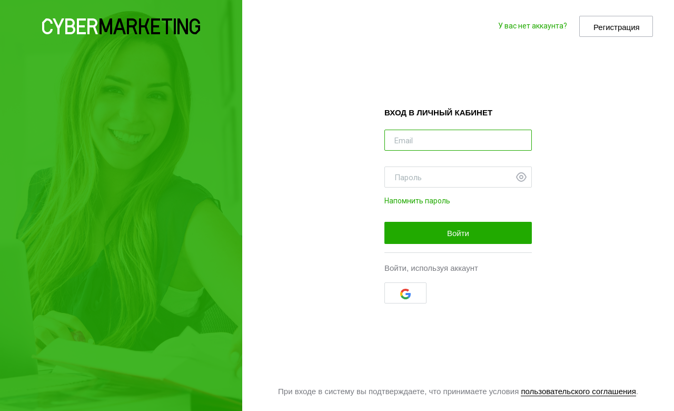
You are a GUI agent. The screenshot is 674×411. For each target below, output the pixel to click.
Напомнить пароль (417, 201)
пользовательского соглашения (578, 391)
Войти (458, 233)
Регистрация (616, 27)
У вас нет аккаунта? (532, 26)
